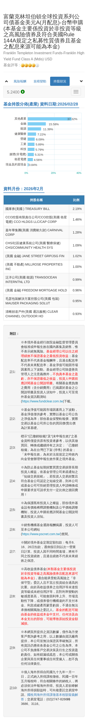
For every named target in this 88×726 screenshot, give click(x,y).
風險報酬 (20, 81)
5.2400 (16, 92)
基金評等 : (21, 65)
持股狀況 (60, 81)
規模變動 (40, 81)
